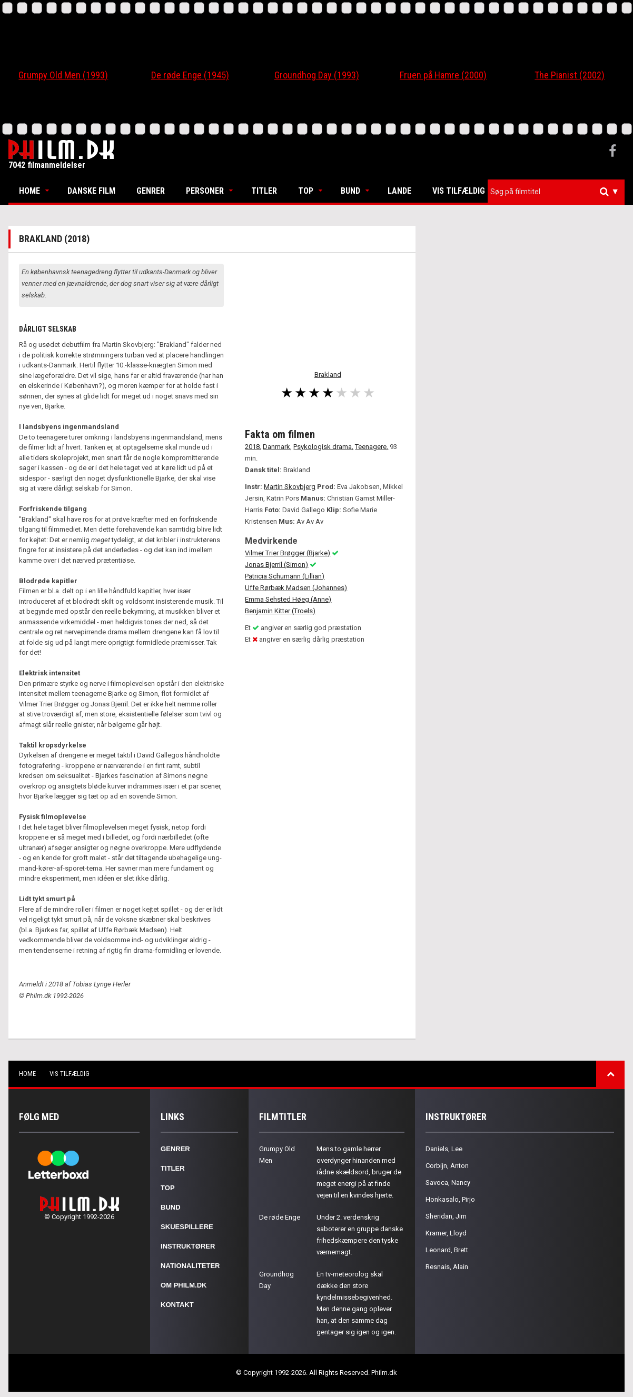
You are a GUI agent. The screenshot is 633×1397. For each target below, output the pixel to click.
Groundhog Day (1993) (316, 75)
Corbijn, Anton (447, 1166)
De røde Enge (279, 1217)
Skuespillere (187, 1227)
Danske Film (91, 191)
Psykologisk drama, (323, 447)
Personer (205, 191)
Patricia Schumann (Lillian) (284, 576)
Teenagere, (371, 447)
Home (29, 191)
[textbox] (558, 191)
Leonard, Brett (447, 1250)
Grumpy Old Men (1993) (63, 75)
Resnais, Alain (447, 1267)
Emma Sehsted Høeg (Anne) (288, 599)
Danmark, (277, 447)
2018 (252, 447)
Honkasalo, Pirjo (450, 1199)
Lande (399, 191)
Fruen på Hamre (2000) (443, 75)
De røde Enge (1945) (190, 75)
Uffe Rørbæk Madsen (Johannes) (296, 588)
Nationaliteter (190, 1266)
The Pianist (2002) (570, 75)
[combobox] (556, 191)
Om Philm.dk (183, 1285)
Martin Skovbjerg (289, 487)
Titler (264, 191)
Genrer (150, 191)
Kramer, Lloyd (446, 1233)
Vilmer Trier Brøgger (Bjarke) (287, 553)
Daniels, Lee (444, 1149)
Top (305, 191)
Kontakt (177, 1305)
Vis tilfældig (458, 191)
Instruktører (188, 1246)
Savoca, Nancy (448, 1182)
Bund (350, 191)
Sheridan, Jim (446, 1216)
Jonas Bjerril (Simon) (276, 564)
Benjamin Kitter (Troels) (280, 611)
